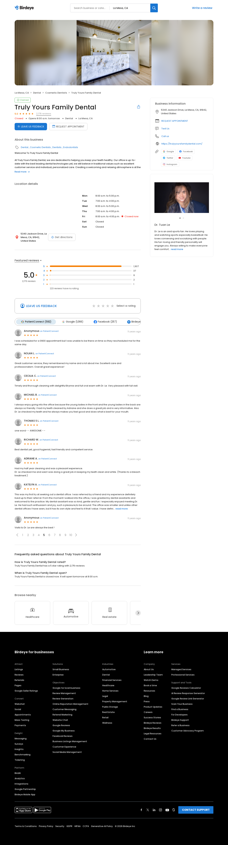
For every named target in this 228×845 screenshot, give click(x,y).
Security (59, 826)
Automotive (109, 669)
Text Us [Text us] (165, 128)
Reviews (19, 674)
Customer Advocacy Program (187, 730)
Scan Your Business (182, 703)
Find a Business (179, 709)
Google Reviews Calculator (186, 687)
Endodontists (70, 147)
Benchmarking (22, 754)
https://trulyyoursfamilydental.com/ (181, 143)
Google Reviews (61, 725)
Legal (105, 696)
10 (70, 535)
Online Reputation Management (70, 703)
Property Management (114, 701)
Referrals (19, 680)
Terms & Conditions (26, 826)
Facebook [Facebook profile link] (186, 151)
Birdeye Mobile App (25, 794)
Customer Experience (64, 746)
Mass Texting (22, 720)
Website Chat (60, 720)
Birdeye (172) (137, 322)
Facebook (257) (105, 322)
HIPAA (77, 826)
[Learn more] (181, 197)
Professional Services (183, 674)
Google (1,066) (72, 322)
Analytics (20, 778)
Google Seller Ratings (26, 690)
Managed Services (181, 669)
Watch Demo (151, 680)
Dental (37, 92)
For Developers (179, 714)
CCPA (86, 826)
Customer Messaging (64, 709)
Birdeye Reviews (152, 722)
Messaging (21, 738)
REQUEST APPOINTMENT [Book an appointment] (68, 126)
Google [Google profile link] (168, 151)
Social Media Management (67, 752)
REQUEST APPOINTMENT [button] (174, 121)
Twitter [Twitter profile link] (168, 157)
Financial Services (111, 680)
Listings (19, 669)
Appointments (23, 714)
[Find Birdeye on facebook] (141, 810)
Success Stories (152, 717)
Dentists (56, 147)
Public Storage (110, 706)
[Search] (154, 8)
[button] (17, 534)
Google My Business (64, 730)
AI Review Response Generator (188, 693)
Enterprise (58, 674)
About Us (149, 669)
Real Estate (108, 712)
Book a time (150, 685)
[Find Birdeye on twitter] (147, 810)
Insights (19, 749)
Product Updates (153, 706)
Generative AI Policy (102, 826)
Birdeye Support (180, 720)
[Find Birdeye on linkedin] (154, 810)
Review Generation (63, 698)
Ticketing (20, 759)
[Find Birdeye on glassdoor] (174, 810)
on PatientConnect (49, 331)
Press (147, 701)
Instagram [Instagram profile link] (170, 164)
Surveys (19, 743)
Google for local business (66, 687)
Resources (149, 690)
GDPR (69, 826)
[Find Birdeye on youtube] (167, 810)
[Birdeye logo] (25, 8)
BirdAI (18, 773)
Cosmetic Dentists (56, 92)
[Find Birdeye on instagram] (160, 810)
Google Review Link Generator (187, 698)
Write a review (202, 8)
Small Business (61, 669)
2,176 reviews (43, 113)
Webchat (20, 703)
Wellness (107, 722)
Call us (165, 136)
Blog (146, 696)
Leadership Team (153, 674)
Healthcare (108, 685)
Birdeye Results (152, 728)
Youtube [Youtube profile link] (184, 157)
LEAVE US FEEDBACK (41, 306)
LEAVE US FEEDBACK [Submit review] (30, 126)
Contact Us (150, 738)
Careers (148, 712)
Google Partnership (25, 789)
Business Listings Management (70, 741)
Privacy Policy (46, 826)
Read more (22, 171)
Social (18, 709)
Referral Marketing (62, 714)
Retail (105, 717)
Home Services (110, 690)
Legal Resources (152, 733)
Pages (18, 685)
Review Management (64, 693)
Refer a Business (180, 725)
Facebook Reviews (62, 736)
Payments (20, 725)
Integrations (21, 783)
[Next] (138, 613)
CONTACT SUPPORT (196, 810)
